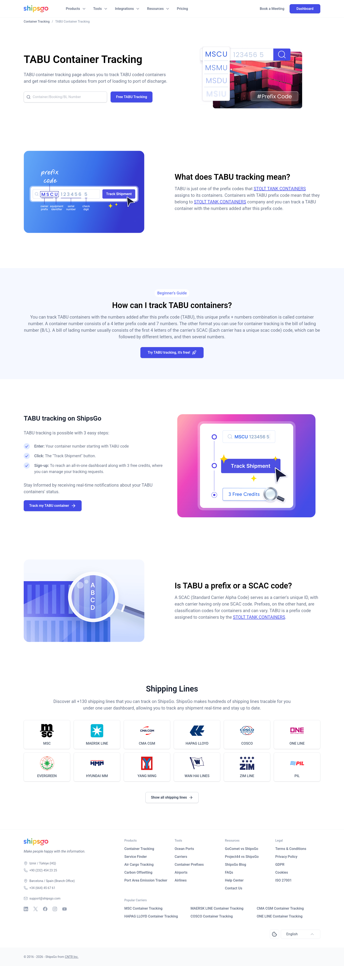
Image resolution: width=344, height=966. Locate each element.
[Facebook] (45, 909)
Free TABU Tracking (131, 97)
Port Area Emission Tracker (145, 880)
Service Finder (135, 857)
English (300, 934)
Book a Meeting (272, 9)
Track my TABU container (52, 505)
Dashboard (304, 9)
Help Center (234, 880)
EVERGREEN (47, 776)
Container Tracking (139, 849)
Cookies (281, 872)
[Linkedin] (26, 909)
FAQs (229, 872)
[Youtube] (64, 909)
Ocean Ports (184, 849)
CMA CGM (147, 743)
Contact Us (233, 888)
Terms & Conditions (290, 849)
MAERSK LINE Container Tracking (216, 908)
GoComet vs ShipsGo (241, 849)
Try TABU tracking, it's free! (172, 352)
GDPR (280, 864)
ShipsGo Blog (235, 864)
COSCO (247, 743)
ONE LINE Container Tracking (280, 916)
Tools (97, 9)
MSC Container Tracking (143, 908)
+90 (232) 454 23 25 (43, 870)
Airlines (181, 880)
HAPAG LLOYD (197, 743)
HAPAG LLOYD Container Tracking (151, 916)
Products (73, 9)
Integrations (124, 9)
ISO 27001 (283, 880)
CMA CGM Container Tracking (280, 908)
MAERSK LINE (97, 743)
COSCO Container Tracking (211, 916)
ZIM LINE (247, 776)
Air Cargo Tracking (139, 864)
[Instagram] (55, 909)
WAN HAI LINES (197, 776)
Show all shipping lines (172, 797)
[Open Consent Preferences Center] (274, 934)
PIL (296, 776)
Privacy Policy (286, 857)
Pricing (182, 9)
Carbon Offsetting (138, 872)
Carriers (181, 857)
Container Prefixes (189, 864)
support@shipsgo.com (44, 898)
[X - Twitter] (35, 909)
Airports (181, 872)
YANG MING (147, 776)
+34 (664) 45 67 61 (42, 888)
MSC (47, 743)
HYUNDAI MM (97, 776)
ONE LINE (297, 743)
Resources (155, 9)
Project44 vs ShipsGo (242, 857)
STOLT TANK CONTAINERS (280, 188)
